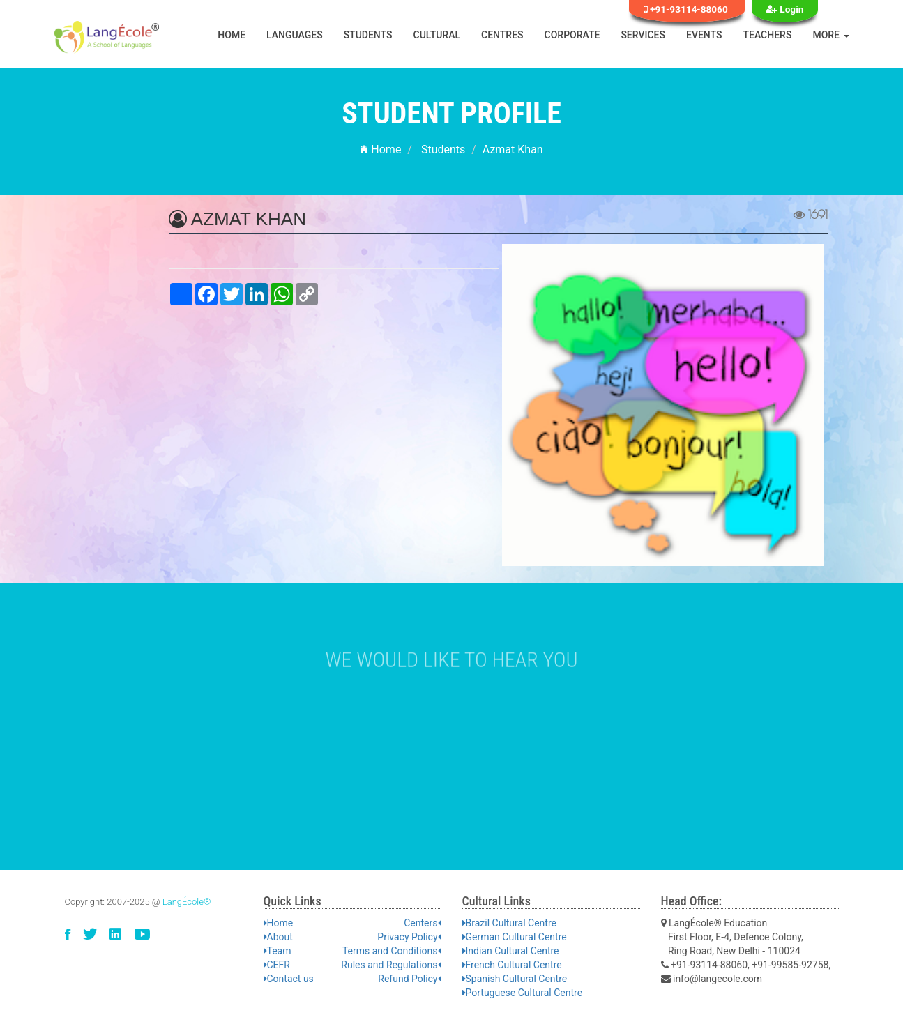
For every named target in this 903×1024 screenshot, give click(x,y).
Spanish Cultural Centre (515, 978)
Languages (294, 34)
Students (368, 34)
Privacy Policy (409, 936)
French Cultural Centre (512, 964)
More (830, 34)
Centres (502, 34)
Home (231, 34)
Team (277, 950)
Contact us (289, 978)
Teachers (767, 34)
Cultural (437, 34)
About (278, 936)
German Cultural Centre (514, 936)
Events (704, 34)
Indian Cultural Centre (510, 950)
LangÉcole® (186, 901)
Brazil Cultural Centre (509, 923)
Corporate (572, 34)
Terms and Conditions (391, 950)
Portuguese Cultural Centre (522, 992)
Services (643, 34)
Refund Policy (409, 978)
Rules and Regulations (391, 964)
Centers (422, 923)
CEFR (277, 964)
